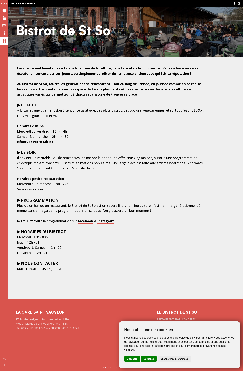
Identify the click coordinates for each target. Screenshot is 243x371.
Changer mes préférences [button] (174, 359)
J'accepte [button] (132, 359)
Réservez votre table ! (35, 141)
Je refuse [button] (149, 359)
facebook (85, 221)
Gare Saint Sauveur (23, 3)
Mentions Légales (110, 367)
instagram (105, 221)
